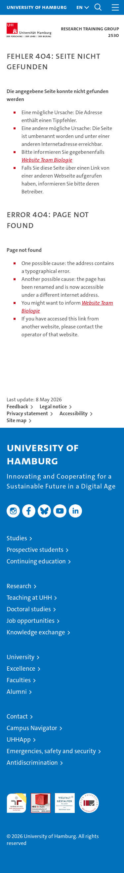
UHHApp (19, 739)
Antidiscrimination (32, 762)
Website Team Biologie (46, 159)
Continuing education (36, 561)
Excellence (21, 668)
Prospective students (35, 550)
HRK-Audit (61, 800)
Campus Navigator (32, 728)
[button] (81, 7)
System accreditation (89, 800)
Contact (17, 716)
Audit (37, 796)
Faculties (19, 680)
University (20, 657)
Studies (17, 538)
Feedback (17, 406)
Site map (16, 420)
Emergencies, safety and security (51, 751)
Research (19, 586)
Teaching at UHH (29, 597)
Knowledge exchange (36, 632)
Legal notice (53, 406)
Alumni (17, 692)
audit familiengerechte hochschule (16, 803)
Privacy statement (27, 413)
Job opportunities (31, 621)
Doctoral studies (29, 609)
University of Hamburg (37, 7)
